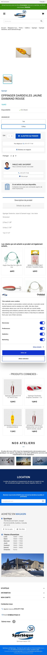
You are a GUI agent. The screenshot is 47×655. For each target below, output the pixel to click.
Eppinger (4, 91)
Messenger (23, 176)
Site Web (22, 529)
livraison (25, 651)
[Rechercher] (23, 21)
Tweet (13, 156)
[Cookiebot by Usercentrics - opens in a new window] (37, 295)
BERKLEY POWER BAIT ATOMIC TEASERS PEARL (34, 266)
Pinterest (16, 156)
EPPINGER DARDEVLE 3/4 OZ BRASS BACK (13, 426)
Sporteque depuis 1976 (23, 641)
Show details (37, 347)
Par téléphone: (23, 143)
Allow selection (23, 358)
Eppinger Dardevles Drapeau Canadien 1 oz (34, 396)
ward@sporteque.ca (13, 615)
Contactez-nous (7, 604)
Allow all (23, 352)
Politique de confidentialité (21, 653)
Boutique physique (9, 651)
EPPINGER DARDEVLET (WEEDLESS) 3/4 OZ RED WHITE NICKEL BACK (34, 427)
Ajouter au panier (28, 136)
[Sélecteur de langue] (43, 2)
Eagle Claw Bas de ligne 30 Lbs (12, 266)
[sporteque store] (23, 565)
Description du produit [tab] (23, 200)
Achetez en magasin (23, 150)
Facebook (14, 621)
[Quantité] (9, 136)
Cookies (31, 653)
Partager (11, 156)
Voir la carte (9, 529)
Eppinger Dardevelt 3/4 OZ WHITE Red (13, 396)
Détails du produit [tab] (23, 206)
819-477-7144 (23, 173)
